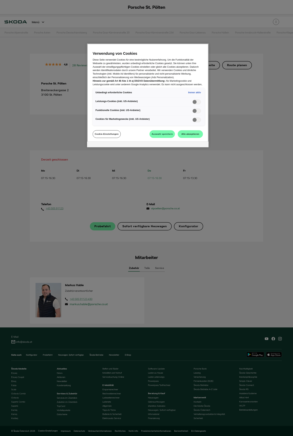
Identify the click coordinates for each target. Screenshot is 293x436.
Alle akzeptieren (190, 134)
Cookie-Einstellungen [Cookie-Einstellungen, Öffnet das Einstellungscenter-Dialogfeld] (107, 134)
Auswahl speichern (162, 134)
